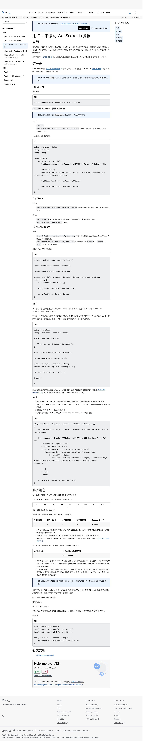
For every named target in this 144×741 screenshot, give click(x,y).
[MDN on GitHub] (3, 716)
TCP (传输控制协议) (53, 69)
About (59, 705)
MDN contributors (77, 682)
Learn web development (123, 708)
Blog (108, 13)
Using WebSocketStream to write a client (14, 62)
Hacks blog (118, 723)
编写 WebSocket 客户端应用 (14, 36)
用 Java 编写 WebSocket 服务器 (15, 51)
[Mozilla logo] (8, 730)
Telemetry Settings (44, 730)
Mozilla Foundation (46, 735)
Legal (57, 730)
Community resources (93, 708)
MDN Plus (60, 719)
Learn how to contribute (43, 676)
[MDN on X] (10, 716)
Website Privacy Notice (25, 730)
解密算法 (37, 601)
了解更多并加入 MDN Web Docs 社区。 (74, 24)
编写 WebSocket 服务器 (45, 655)
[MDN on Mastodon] (14, 716)
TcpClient (37, 198)
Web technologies (120, 705)
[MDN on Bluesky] (6, 716)
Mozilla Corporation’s (13, 735)
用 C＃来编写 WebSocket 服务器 (15, 45)
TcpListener (96, 69)
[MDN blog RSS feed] (17, 716)
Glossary (117, 719)
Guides (116, 712)
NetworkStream (41, 226)
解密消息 (119, 38)
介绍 (35, 42)
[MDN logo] (6, 700)
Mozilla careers (63, 712)
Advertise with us (63, 715)
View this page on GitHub (43, 685)
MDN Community (91, 705)
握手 (117, 34)
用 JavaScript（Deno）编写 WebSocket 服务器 (14, 56)
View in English (84, 28)
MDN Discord (90, 715)
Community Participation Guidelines (76, 730)
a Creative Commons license (88, 737)
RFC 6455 (46, 57)
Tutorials (117, 715)
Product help (62, 723)
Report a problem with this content (68, 685)
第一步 (118, 31)
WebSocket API (8, 28)
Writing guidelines (91, 712)
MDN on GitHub (91, 719)
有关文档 (119, 41)
